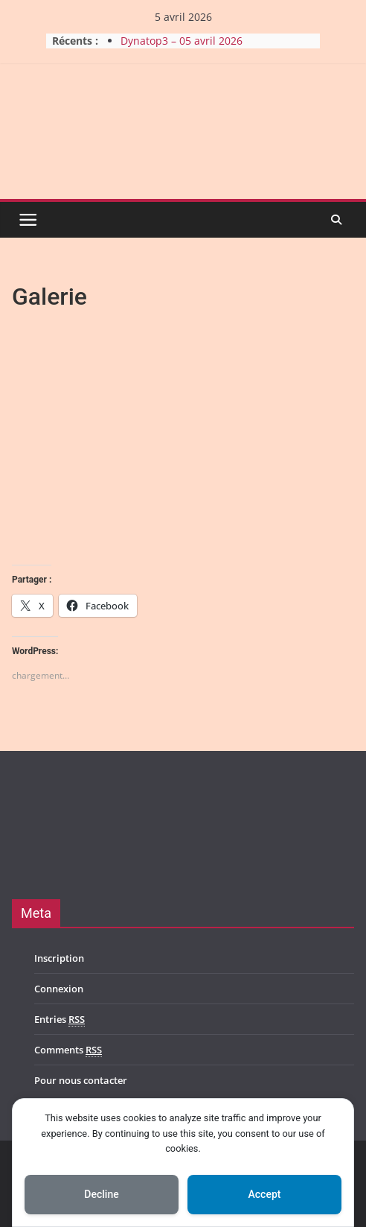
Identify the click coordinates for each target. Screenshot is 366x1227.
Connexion (58, 988)
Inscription (59, 958)
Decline (101, 1194)
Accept (264, 1194)
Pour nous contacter (80, 1080)
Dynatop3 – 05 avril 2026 (182, 41)
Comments (68, 1050)
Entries (59, 1019)
